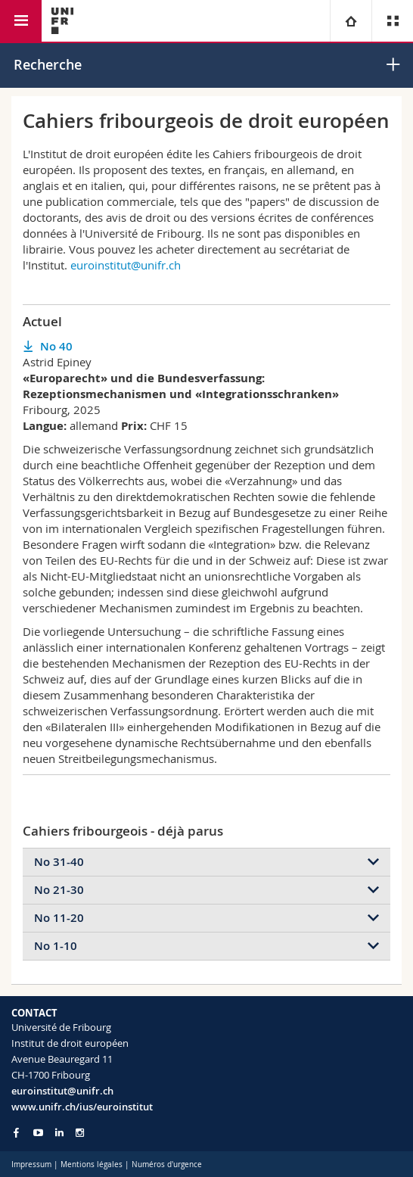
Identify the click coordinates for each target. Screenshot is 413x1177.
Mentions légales (92, 1164)
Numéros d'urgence (167, 1164)
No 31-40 (59, 862)
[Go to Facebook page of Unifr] (16, 1132)
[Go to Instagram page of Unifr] (80, 1133)
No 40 (56, 346)
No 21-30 (59, 890)
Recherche (48, 64)
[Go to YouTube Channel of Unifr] (38, 1133)
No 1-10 (55, 946)
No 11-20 (59, 918)
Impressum (31, 1164)
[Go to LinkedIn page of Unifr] (59, 1133)
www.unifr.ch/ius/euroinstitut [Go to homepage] (82, 1106)
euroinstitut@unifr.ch (125, 264)
